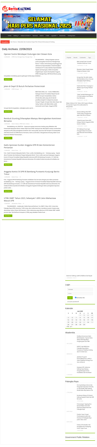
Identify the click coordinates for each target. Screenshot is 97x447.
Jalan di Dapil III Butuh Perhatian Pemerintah (24, 86)
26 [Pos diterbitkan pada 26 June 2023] (68, 324)
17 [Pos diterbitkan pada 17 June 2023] (88, 320)
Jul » (71, 326)
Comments (83, 57)
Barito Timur (15, 150)
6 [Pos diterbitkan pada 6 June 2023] (72, 317)
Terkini (9, 35)
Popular (69, 57)
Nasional (35, 35)
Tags (89, 57)
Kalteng (15, 35)
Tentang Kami (71, 35)
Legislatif (53, 35)
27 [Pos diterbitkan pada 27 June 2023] (72, 324)
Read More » (8, 79)
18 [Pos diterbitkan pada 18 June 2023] (92, 320)
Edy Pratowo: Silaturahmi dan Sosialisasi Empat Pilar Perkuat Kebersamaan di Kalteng (32, 42)
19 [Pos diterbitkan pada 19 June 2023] (68, 322)
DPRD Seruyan (15, 89)
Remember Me (80, 297)
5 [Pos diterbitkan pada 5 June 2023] (68, 317)
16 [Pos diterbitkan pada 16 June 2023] (84, 320)
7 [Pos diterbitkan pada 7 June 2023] (76, 317)
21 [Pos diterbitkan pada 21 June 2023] (76, 322)
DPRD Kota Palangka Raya (18, 57)
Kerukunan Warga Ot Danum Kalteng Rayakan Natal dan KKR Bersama (85, 397)
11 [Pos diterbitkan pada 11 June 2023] (92, 317)
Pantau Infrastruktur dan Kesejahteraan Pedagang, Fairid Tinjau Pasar (84, 426)
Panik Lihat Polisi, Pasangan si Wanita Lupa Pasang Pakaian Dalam (85, 87)
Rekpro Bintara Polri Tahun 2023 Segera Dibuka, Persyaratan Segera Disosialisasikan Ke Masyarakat (79, 104)
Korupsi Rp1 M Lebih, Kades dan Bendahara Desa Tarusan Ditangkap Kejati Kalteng (85, 79)
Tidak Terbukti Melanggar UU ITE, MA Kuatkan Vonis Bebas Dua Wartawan (85, 96)
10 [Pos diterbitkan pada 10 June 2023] (88, 317)
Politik (47, 35)
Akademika (62, 35)
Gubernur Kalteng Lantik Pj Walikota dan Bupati (79, 275)
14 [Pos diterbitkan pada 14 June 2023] (76, 320)
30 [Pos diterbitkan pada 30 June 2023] (84, 324)
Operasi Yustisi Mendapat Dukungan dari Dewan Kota (28, 54)
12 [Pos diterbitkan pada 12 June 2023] (68, 320)
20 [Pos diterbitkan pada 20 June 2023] (72, 322)
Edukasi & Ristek (25, 35)
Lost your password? (73, 301)
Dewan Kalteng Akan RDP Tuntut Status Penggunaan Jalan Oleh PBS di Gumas (84, 113)
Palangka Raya (28, 57)
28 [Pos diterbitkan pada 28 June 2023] (76, 324)
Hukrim (42, 35)
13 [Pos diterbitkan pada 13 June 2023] (72, 320)
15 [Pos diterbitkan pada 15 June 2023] (80, 320)
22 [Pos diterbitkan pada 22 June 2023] (80, 322)
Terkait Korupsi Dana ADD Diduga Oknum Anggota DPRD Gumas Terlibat (85, 122)
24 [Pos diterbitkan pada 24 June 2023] (88, 322)
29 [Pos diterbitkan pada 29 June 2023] (80, 324)
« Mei (67, 326)
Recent (75, 57)
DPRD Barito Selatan (25, 124)
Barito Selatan (15, 124)
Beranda (4, 35)
